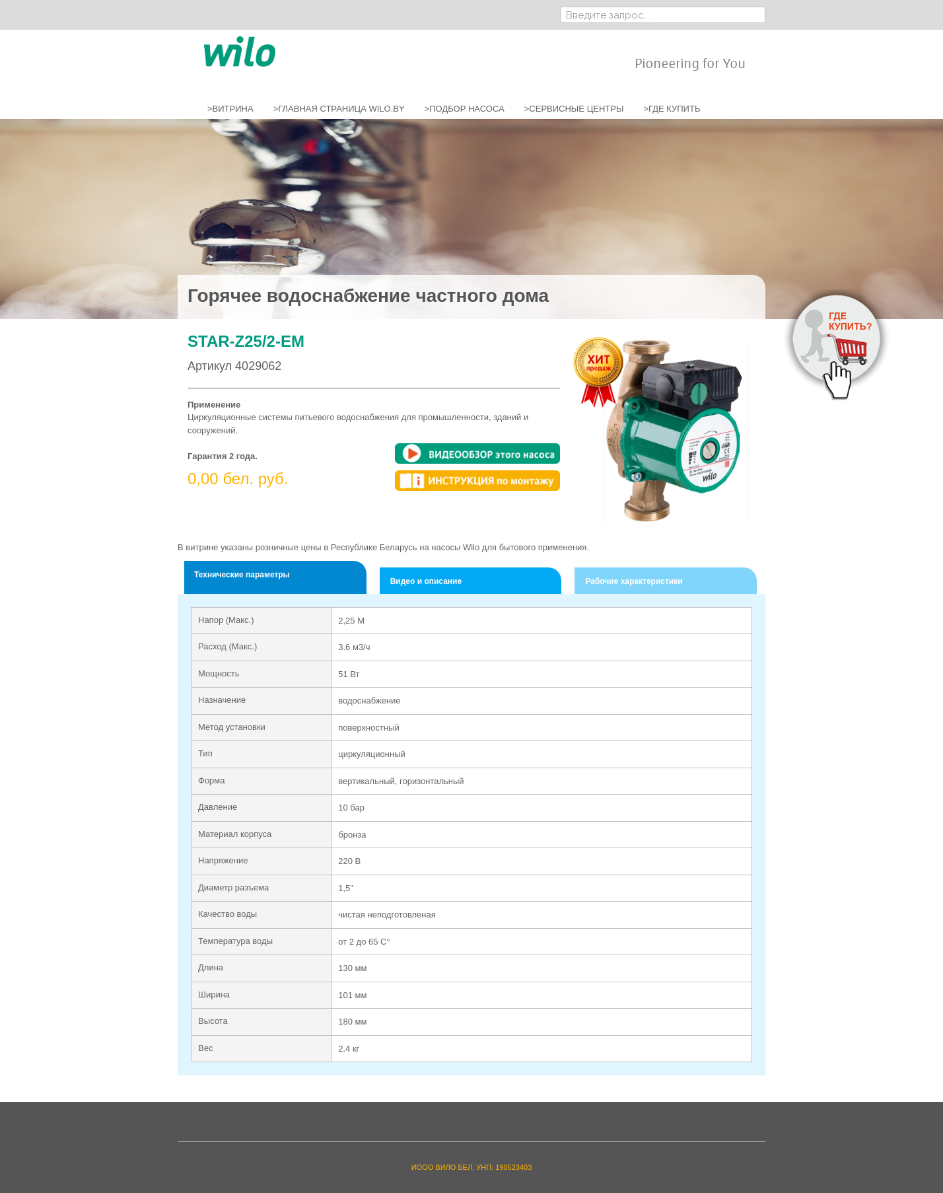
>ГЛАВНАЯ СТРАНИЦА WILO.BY (339, 109)
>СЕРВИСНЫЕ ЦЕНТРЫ (574, 109)
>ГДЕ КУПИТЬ (671, 109)
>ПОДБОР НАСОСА (465, 109)
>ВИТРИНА (230, 109)
